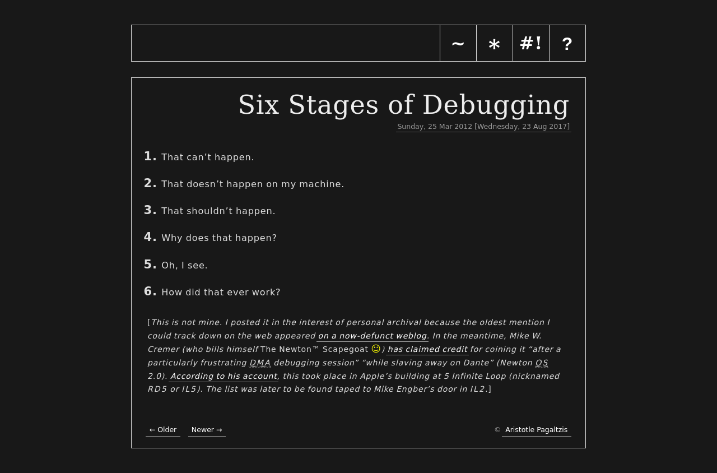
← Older (163, 429)
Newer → (207, 429)
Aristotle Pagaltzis (536, 429)
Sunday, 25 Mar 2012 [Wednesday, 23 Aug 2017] (483, 126)
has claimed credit (428, 349)
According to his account (223, 376)
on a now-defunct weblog (372, 335)
